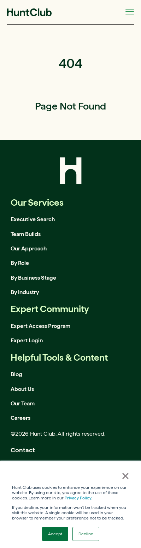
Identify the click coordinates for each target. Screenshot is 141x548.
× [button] (125, 476)
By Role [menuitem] (20, 263)
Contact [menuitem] (23, 450)
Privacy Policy (78, 498)
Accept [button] (55, 533)
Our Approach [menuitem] (29, 248)
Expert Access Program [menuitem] (40, 326)
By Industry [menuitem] (25, 292)
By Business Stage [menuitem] (33, 278)
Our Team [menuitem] (23, 403)
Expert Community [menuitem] (50, 309)
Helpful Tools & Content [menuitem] (59, 357)
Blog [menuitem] (16, 374)
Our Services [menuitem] (37, 202)
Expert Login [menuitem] (27, 340)
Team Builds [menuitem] (26, 234)
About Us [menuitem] (22, 389)
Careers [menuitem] (20, 418)
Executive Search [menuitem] (33, 219)
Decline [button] (85, 533)
